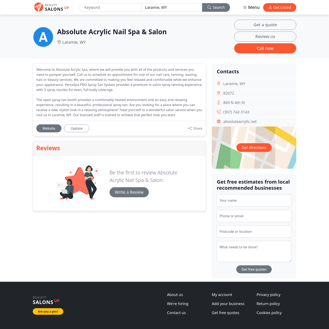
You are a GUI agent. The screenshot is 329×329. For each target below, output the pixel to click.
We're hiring (177, 303)
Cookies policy (269, 312)
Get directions (254, 147)
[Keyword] (110, 7)
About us (175, 294)
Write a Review (129, 192)
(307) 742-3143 (236, 111)
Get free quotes (254, 269)
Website (48, 128)
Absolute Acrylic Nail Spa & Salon (112, 31)
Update (76, 128)
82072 (228, 93)
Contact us (176, 312)
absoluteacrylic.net (240, 121)
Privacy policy (269, 294)
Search (216, 7)
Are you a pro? (48, 311)
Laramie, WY (74, 42)
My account (222, 294)
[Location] (171, 7)
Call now (265, 48)
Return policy (268, 303)
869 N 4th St (234, 102)
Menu (251, 7)
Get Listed (279, 7)
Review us (265, 36)
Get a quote (265, 25)
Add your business (228, 303)
